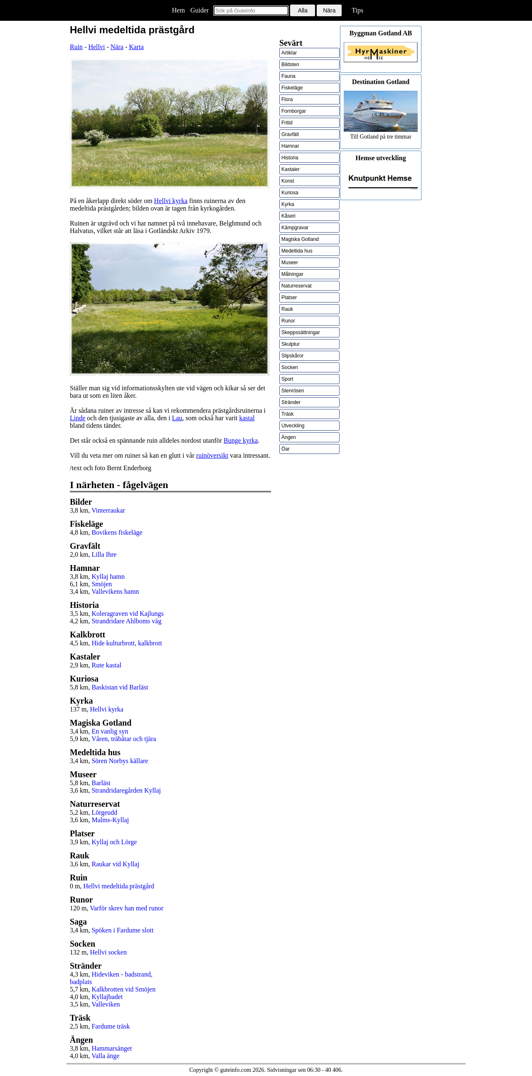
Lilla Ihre (103, 554)
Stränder (290, 402)
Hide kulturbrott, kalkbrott (126, 643)
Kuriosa (289, 193)
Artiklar (289, 53)
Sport (287, 379)
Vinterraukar (108, 510)
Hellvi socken (108, 952)
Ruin (76, 46)
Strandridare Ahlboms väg (126, 621)
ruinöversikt (212, 455)
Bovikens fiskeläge (116, 532)
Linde (77, 417)
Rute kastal (106, 665)
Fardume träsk (110, 1026)
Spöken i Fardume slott (122, 930)
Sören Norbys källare (119, 760)
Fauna (288, 76)
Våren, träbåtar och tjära (123, 738)
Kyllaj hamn (108, 576)
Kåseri (288, 216)
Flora (287, 99)
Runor (288, 321)
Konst (287, 181)
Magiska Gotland (300, 239)
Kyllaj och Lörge (114, 841)
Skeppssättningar (300, 332)
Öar (285, 449)
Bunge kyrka (241, 440)
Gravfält (290, 134)
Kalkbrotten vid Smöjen (123, 989)
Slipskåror (292, 356)
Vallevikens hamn (115, 591)
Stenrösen (292, 391)
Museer (289, 262)
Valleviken (105, 1004)
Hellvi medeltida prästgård (118, 886)
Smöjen (101, 584)
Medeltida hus (297, 251)
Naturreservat (296, 286)
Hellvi (96, 46)
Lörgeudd (104, 812)
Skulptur (290, 344)
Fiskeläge (292, 88)
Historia (289, 158)
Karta (136, 46)
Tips (357, 10)
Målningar (292, 274)
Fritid (287, 123)
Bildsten (290, 64)
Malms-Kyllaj (110, 819)
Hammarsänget (111, 1048)
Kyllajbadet (107, 996)
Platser (289, 297)
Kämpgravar (294, 228)
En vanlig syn (109, 731)
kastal (246, 417)
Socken (289, 367)
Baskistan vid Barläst (119, 687)
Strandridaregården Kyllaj (126, 790)
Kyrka (287, 204)
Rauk (287, 309)
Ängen (288, 437)
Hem (178, 10)
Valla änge (105, 1055)
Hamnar (290, 146)
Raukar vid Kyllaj (115, 864)
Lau (177, 417)
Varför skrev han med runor (126, 908)
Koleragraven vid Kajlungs (127, 613)
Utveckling (292, 426)
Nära (117, 46)
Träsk (287, 414)
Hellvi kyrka (170, 200)
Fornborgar (293, 111)
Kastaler (290, 169)
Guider (199, 10)
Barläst (100, 782)
